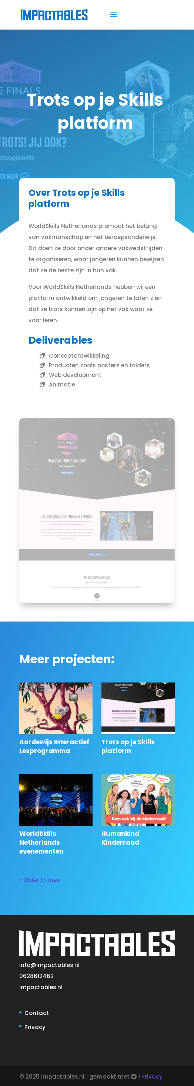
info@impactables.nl (49, 965)
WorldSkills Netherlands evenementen (41, 842)
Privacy (35, 1027)
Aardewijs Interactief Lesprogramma (54, 746)
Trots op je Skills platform (128, 746)
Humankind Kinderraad (120, 838)
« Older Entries (39, 880)
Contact (36, 1013)
